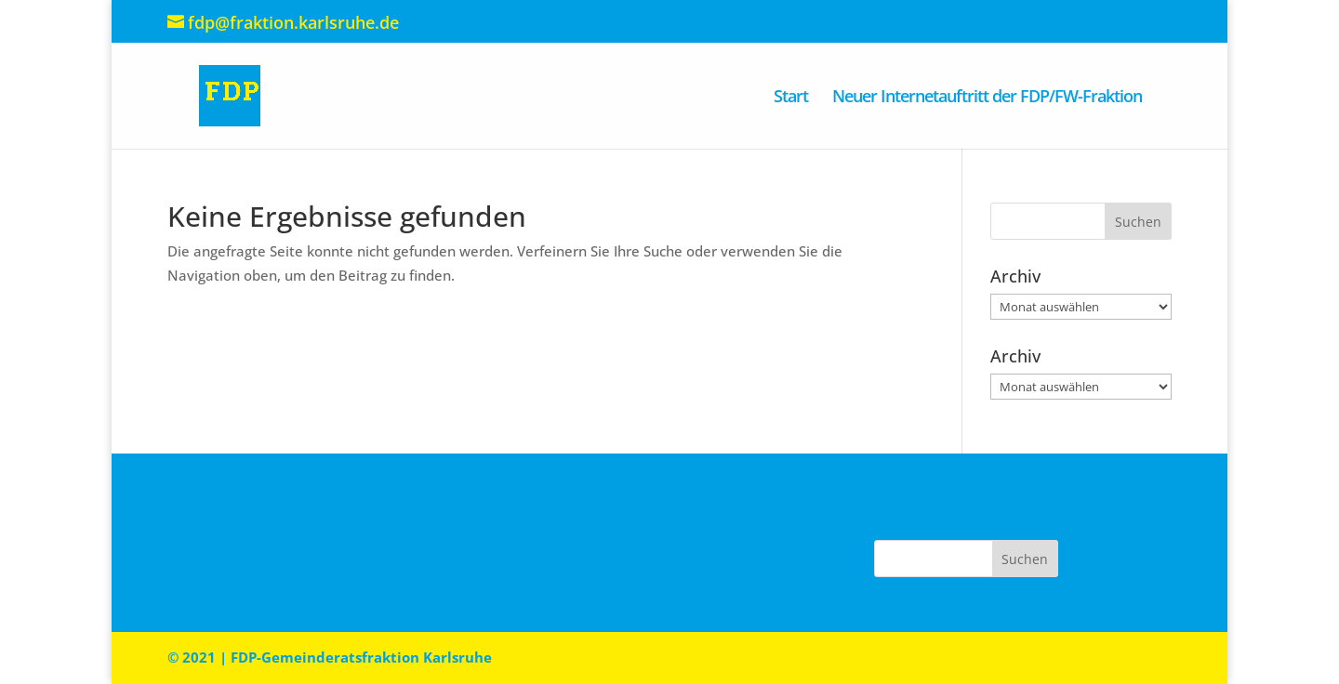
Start (791, 98)
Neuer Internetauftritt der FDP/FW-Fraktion (987, 98)
